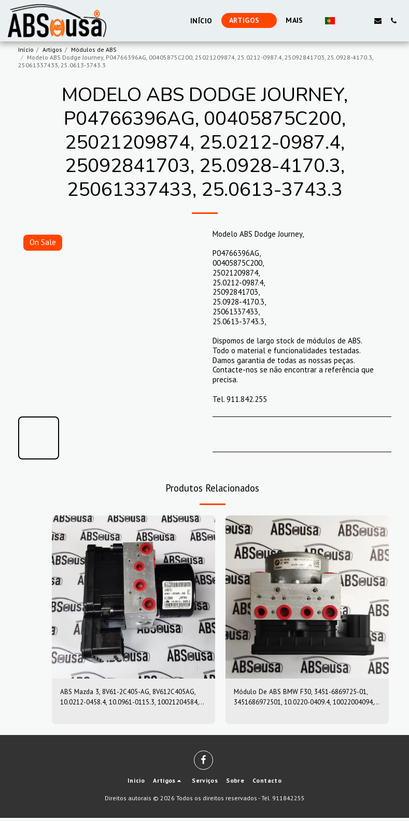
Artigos (52, 49)
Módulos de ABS (94, 49)
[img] (133, 597)
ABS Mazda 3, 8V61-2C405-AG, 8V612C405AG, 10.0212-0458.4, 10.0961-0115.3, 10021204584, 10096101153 (127, 698)
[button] (347, 20)
